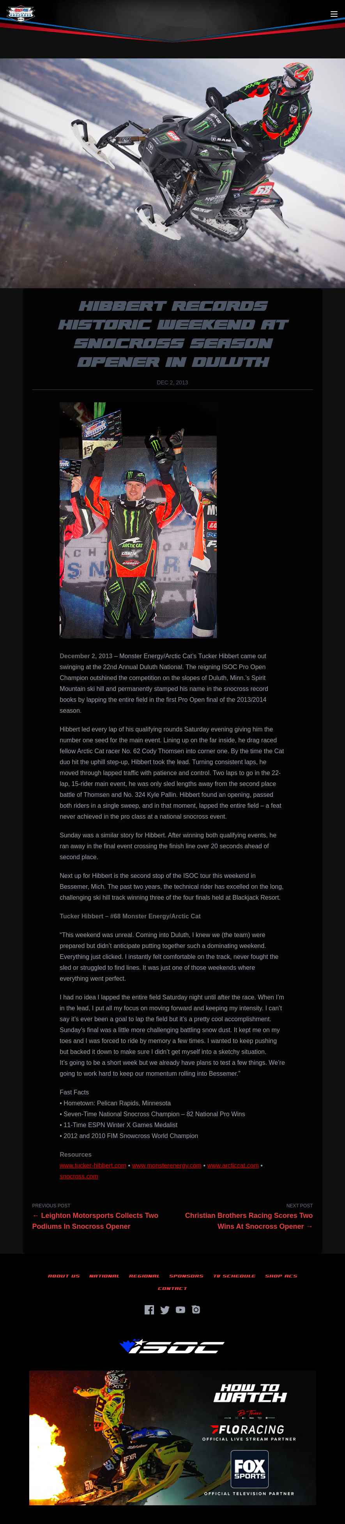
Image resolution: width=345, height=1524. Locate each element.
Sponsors (186, 1276)
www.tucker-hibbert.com (93, 1165)
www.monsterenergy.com (167, 1165)
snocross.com (79, 1176)
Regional (144, 1276)
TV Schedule (234, 1276)
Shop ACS (281, 1276)
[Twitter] (165, 1309)
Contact (172, 1288)
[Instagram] (196, 1309)
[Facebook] (149, 1309)
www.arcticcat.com (232, 1165)
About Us (64, 1276)
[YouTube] (180, 1309)
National (104, 1276)
